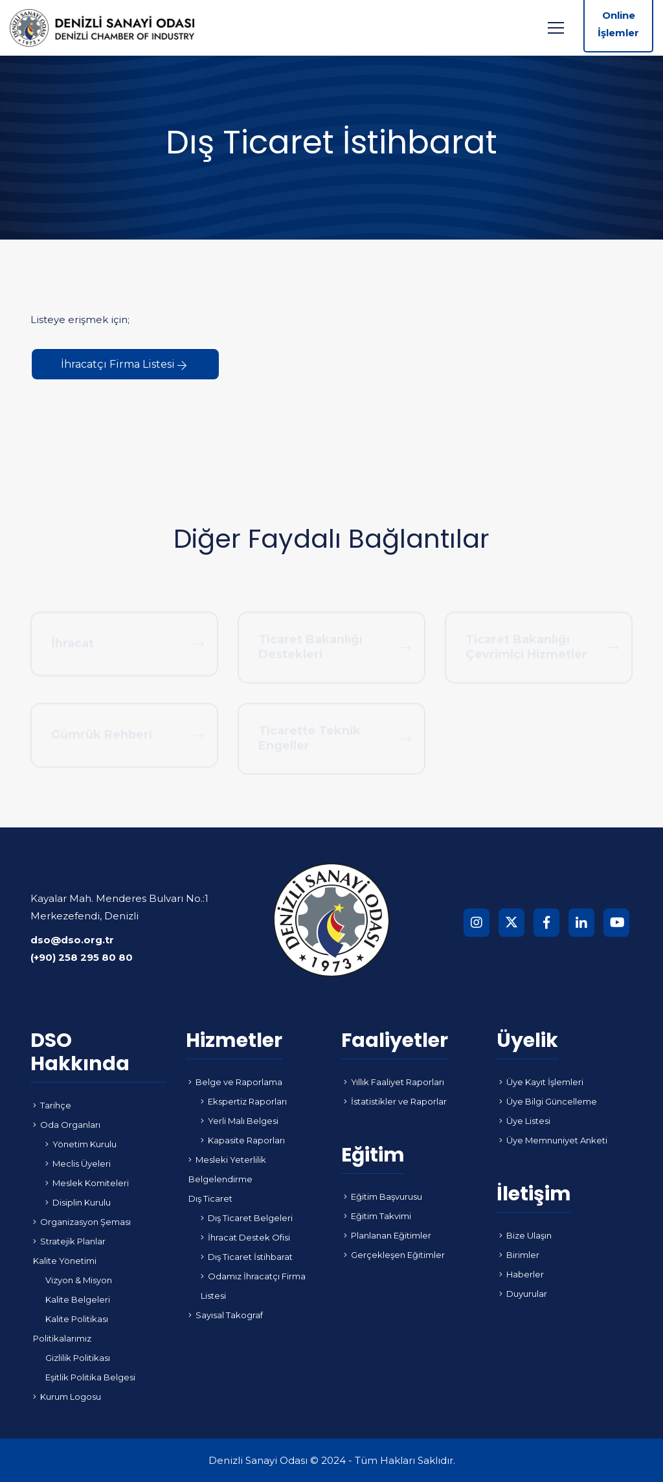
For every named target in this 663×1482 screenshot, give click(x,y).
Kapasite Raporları (243, 1140)
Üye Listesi (524, 1121)
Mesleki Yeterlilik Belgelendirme (227, 1169)
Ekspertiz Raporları (244, 1101)
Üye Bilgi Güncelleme (548, 1101)
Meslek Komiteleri (87, 1183)
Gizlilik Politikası (77, 1358)
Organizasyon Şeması (82, 1222)
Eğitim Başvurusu (383, 1196)
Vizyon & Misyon (78, 1280)
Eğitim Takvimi (377, 1216)
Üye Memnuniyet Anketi (553, 1140)
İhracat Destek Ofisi (245, 1237)
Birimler (519, 1255)
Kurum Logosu (67, 1396)
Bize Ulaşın (525, 1235)
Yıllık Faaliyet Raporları (394, 1082)
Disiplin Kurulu (78, 1202)
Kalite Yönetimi (64, 1260)
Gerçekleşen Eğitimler (394, 1255)
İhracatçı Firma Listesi (123, 364)
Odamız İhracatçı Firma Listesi (253, 1286)
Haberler (521, 1274)
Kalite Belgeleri (77, 1299)
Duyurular (523, 1293)
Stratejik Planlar (69, 1241)
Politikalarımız (62, 1338)
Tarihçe (52, 1105)
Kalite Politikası (76, 1319)
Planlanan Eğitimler (387, 1235)
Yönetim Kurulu (81, 1144)
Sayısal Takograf (225, 1315)
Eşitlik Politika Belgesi (90, 1377)
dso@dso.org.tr (72, 940)
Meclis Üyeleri (78, 1163)
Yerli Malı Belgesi (239, 1121)
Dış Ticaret (210, 1198)
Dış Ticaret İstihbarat (247, 1257)
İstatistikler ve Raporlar (395, 1101)
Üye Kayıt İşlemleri (541, 1082)
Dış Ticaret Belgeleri (247, 1218)
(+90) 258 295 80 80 (81, 957)
